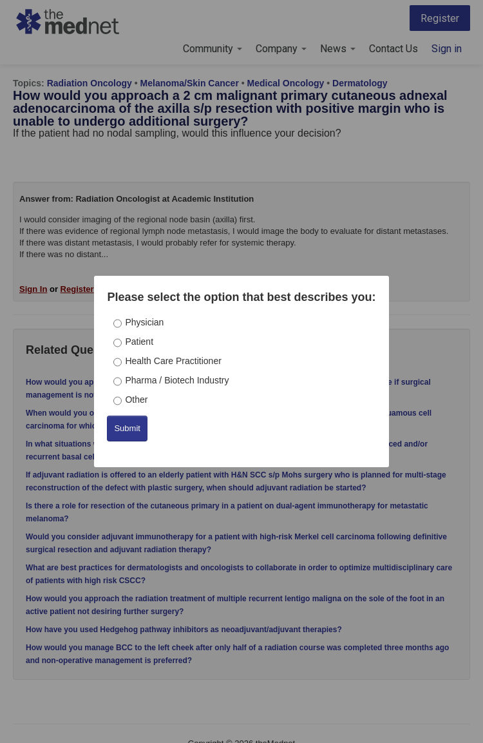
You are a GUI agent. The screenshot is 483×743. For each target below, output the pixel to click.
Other (136, 399)
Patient (139, 341)
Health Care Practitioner (173, 361)
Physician (144, 322)
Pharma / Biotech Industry (177, 380)
